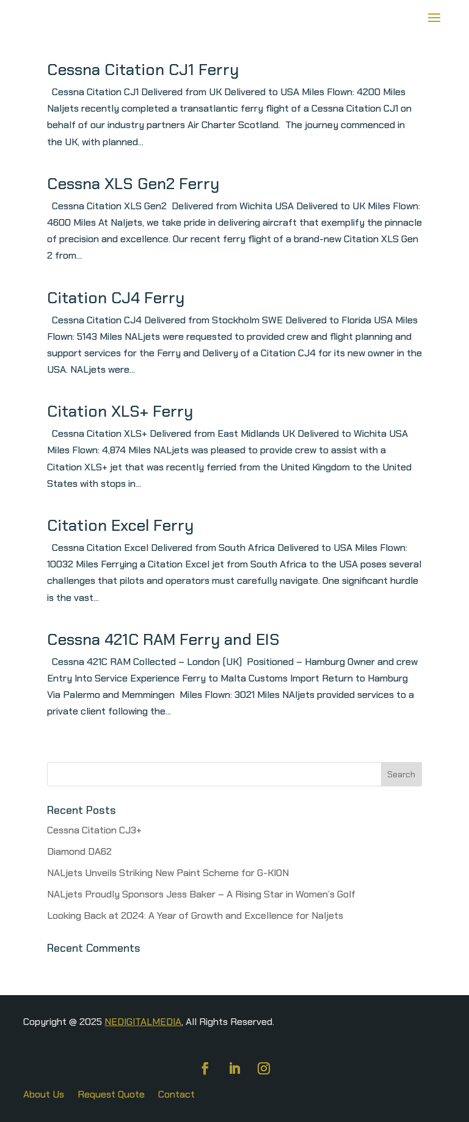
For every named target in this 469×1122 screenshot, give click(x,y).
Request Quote (111, 1095)
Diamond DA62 (79, 851)
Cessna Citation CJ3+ (94, 830)
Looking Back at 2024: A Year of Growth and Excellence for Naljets (195, 915)
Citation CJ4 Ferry (115, 297)
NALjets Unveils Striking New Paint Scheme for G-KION (168, 872)
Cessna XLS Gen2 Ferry (133, 183)
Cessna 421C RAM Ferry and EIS (163, 639)
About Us (43, 1095)
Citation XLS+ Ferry (120, 411)
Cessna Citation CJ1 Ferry (143, 69)
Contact (176, 1095)
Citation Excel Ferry (120, 525)
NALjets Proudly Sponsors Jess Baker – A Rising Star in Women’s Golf (201, 894)
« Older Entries (79, 753)
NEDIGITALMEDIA (142, 1021)
